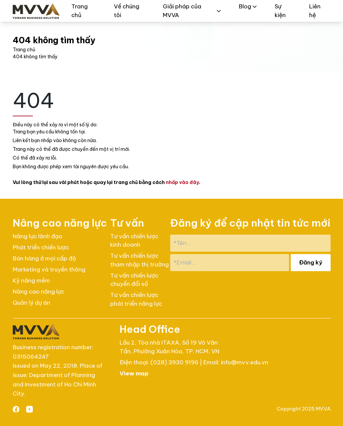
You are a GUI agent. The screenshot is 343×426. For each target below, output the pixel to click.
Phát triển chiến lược (41, 247)
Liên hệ (315, 11)
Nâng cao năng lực (38, 291)
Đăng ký (310, 262)
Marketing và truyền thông (49, 269)
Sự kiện (280, 11)
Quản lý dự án (31, 302)
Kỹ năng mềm (31, 280)
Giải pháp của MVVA (192, 11)
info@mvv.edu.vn (244, 362)
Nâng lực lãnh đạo (37, 236)
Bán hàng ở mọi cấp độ (44, 258)
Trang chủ (79, 11)
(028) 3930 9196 (175, 362)
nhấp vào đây (182, 182)
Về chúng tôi (126, 11)
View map (134, 373)
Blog (248, 6)
